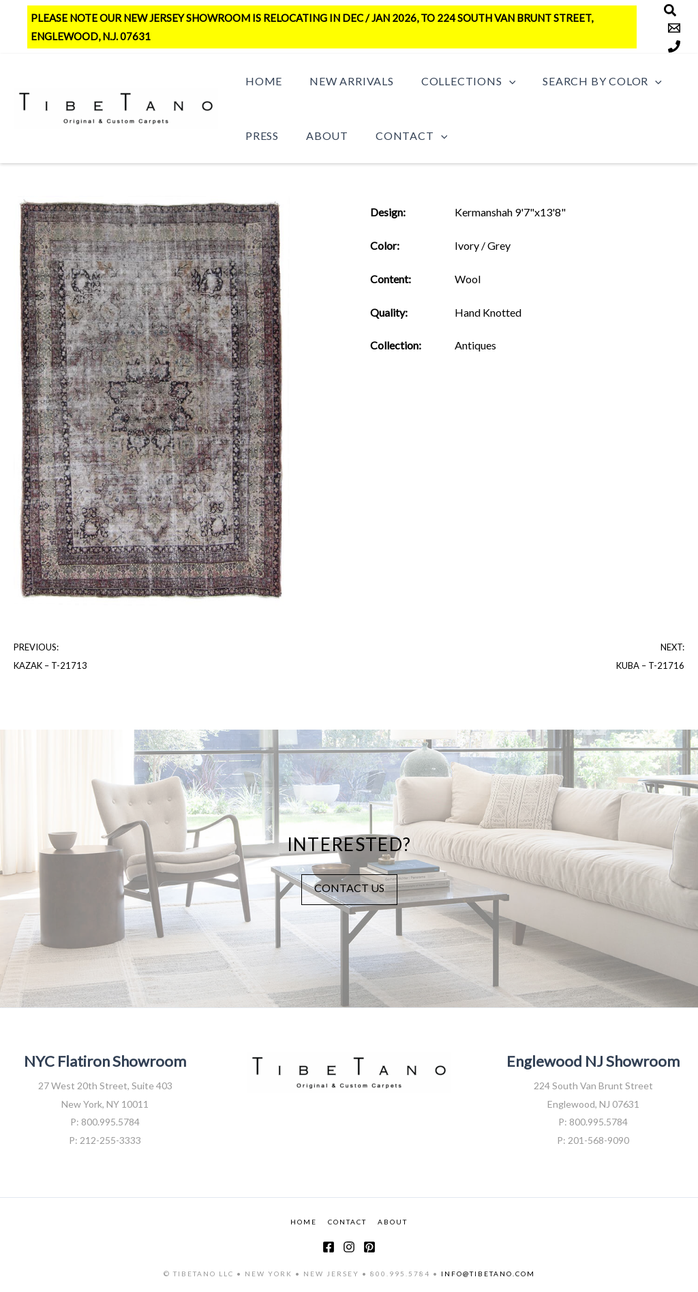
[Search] (670, 10)
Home (261, 80)
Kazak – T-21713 (50, 665)
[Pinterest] (369, 1247)
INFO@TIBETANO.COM (488, 1273)
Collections (455, 81)
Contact (398, 136)
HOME (303, 1221)
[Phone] (674, 46)
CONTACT (347, 1221)
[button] (495, 81)
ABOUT (393, 1221)
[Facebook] (328, 1247)
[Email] (674, 28)
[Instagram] (349, 1247)
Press (259, 135)
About (319, 135)
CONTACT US (349, 886)
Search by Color (583, 81)
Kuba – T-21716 (650, 665)
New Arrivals (343, 80)
